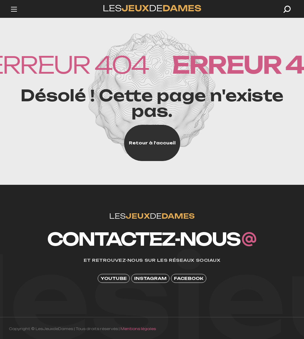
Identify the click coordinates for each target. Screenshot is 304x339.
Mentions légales (138, 329)
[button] (287, 9)
